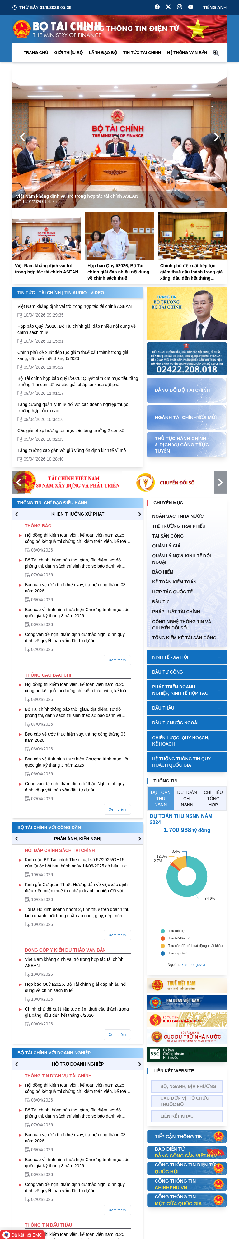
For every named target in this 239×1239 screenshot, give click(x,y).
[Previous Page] (22, 136)
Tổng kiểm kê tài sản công (184, 637)
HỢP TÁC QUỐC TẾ (172, 591)
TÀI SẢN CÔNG (168, 536)
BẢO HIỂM (162, 572)
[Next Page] (216, 136)
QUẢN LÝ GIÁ (166, 545)
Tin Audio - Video (84, 292)
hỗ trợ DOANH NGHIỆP (78, 1063)
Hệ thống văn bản (187, 52)
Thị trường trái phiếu (178, 526)
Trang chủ (36, 52)
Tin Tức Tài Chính (142, 52)
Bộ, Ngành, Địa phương (188, 1086)
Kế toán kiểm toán (174, 581)
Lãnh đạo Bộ (103, 52)
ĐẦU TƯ (160, 601)
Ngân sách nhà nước (178, 516)
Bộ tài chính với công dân (49, 827)
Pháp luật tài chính (176, 611)
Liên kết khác (177, 1116)
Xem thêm (117, 660)
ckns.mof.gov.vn (193, 964)
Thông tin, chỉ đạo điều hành (52, 502)
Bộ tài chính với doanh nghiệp (54, 1052)
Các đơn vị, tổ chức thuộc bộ (184, 1101)
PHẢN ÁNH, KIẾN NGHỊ (78, 838)
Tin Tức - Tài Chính (39, 292)
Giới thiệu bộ (68, 52)
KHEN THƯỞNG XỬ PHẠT (77, 513)
